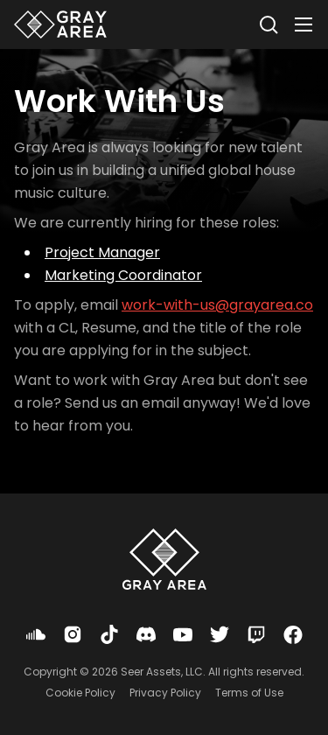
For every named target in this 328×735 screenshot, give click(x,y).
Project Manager (102, 252)
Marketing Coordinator (123, 275)
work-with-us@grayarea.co (217, 305)
